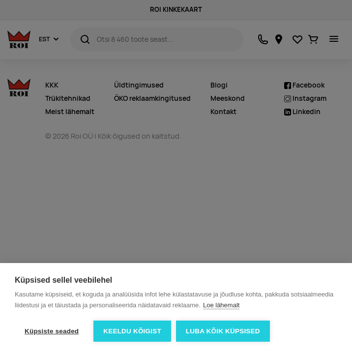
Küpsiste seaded (52, 331)
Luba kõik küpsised (223, 331)
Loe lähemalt (221, 305)
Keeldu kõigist (132, 331)
